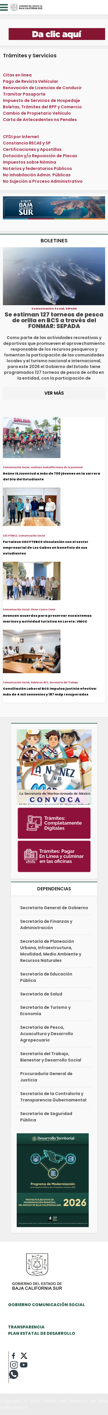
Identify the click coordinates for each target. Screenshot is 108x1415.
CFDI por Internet (21, 137)
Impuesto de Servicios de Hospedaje (41, 100)
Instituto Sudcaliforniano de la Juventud (57, 467)
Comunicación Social (47, 308)
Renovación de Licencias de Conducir (42, 88)
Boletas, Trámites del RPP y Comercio (42, 107)
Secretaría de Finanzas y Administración (46, 924)
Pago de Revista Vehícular (30, 81)
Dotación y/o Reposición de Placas (40, 156)
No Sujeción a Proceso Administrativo (43, 181)
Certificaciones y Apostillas (32, 149)
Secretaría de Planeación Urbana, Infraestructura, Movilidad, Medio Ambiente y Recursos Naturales (50, 950)
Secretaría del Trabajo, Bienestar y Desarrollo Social (50, 1057)
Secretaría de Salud (41, 994)
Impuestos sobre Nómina (29, 162)
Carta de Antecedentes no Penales (40, 119)
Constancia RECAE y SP (27, 143)
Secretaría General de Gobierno (54, 908)
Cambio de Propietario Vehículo (37, 113)
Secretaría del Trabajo (64, 682)
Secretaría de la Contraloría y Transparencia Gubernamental (53, 1097)
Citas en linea (17, 75)
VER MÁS (54, 393)
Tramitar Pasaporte (24, 94)
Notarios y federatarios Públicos (37, 168)
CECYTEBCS (10, 535)
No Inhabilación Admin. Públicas (37, 175)
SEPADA (71, 308)
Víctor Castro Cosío (43, 609)
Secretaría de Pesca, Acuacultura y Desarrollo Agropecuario (46, 1033)
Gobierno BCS (39, 682)
